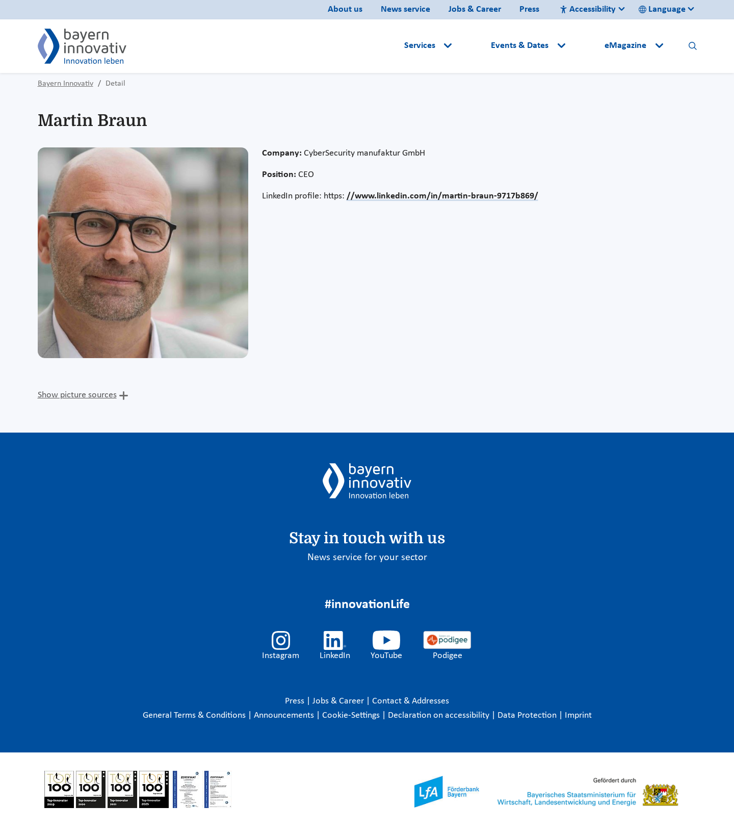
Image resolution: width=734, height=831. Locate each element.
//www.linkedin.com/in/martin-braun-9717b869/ (442, 196)
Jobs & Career (475, 9)
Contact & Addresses (410, 701)
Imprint (578, 715)
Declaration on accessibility (439, 715)
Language (662, 9)
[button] (472, 46)
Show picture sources (77, 395)
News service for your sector (367, 557)
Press (529, 9)
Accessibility (588, 9)
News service (405, 9)
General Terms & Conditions (195, 715)
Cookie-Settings (351, 715)
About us (345, 9)
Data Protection (528, 715)
